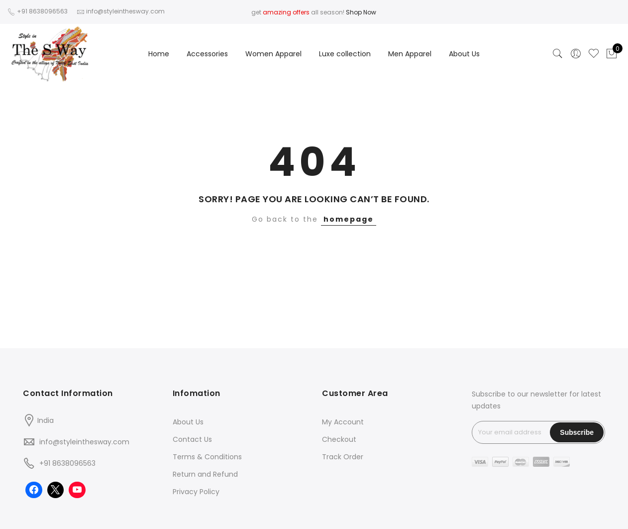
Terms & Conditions (207, 457)
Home (158, 54)
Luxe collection (345, 54)
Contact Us (192, 439)
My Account (343, 422)
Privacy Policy (196, 492)
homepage (348, 219)
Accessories (207, 54)
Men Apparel (409, 54)
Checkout (339, 439)
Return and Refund (205, 474)
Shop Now (361, 12)
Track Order (342, 457)
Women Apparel (273, 54)
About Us (464, 54)
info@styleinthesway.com (84, 442)
